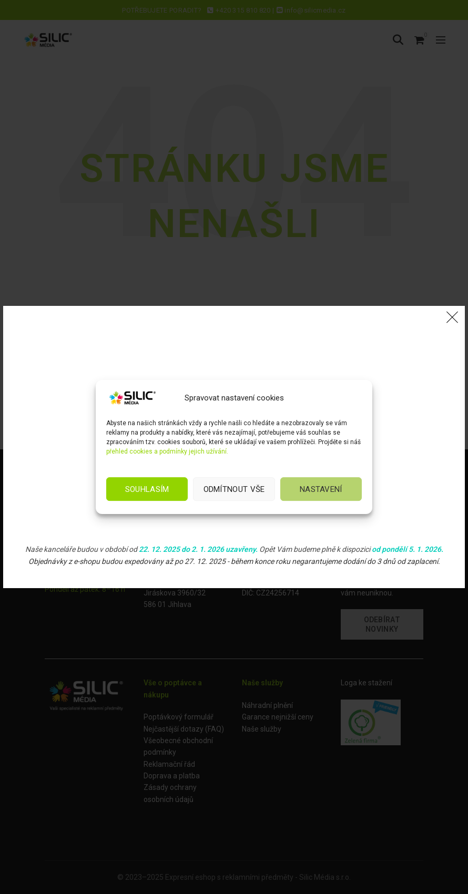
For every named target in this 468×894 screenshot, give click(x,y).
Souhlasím (147, 489)
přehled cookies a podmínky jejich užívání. (167, 451)
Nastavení (321, 489)
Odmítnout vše (234, 489)
